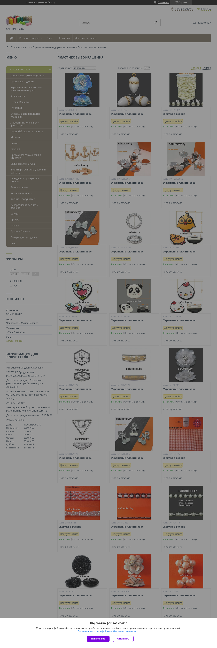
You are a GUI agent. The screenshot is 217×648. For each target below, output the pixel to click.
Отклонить (123, 638)
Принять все (98, 638)
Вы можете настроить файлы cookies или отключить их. (107, 631)
